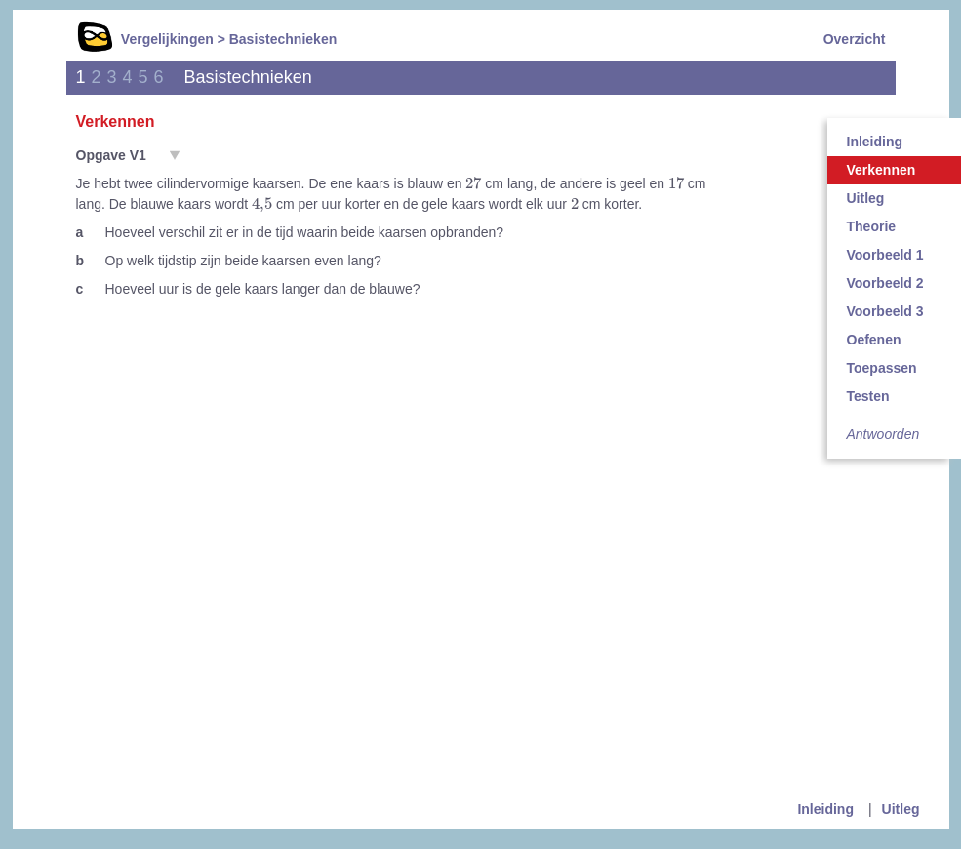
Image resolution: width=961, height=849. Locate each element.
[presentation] (473, 182)
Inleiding (825, 809)
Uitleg (901, 809)
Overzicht (854, 39)
